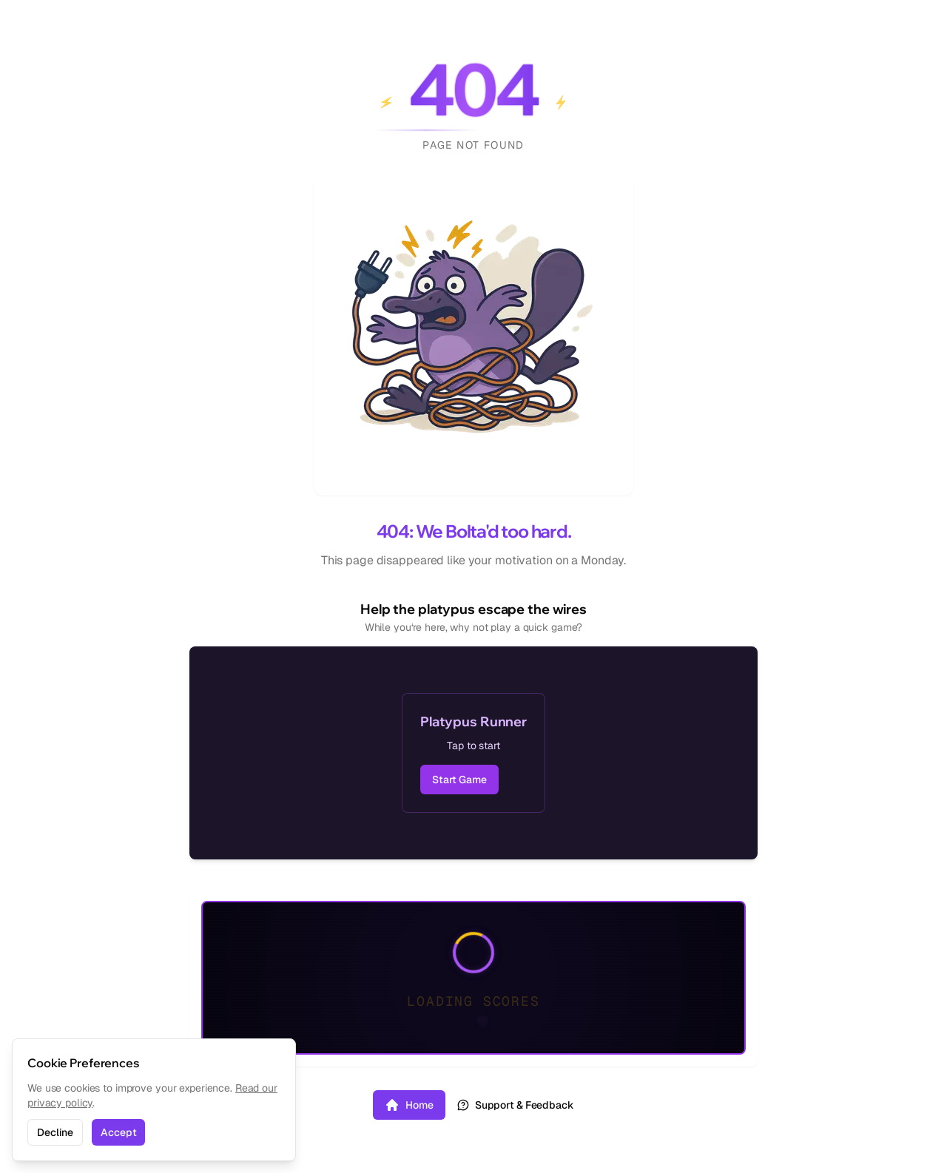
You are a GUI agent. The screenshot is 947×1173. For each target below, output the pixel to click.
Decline (55, 1132)
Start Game (459, 779)
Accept (118, 1132)
